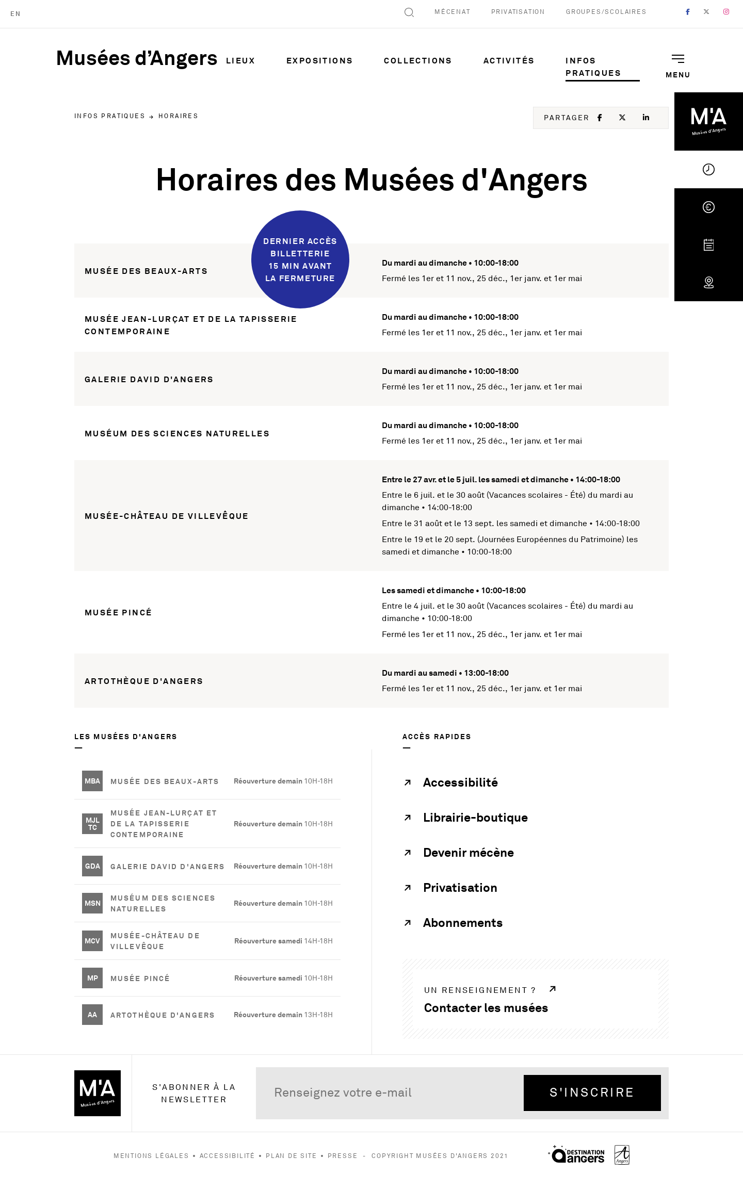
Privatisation (518, 12)
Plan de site (291, 1156)
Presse (343, 1156)
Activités (509, 60)
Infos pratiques (593, 66)
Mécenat (452, 12)
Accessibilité (227, 1156)
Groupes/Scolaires (606, 12)
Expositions (319, 60)
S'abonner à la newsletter (194, 1093)
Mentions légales (151, 1156)
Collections (418, 60)
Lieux (240, 60)
